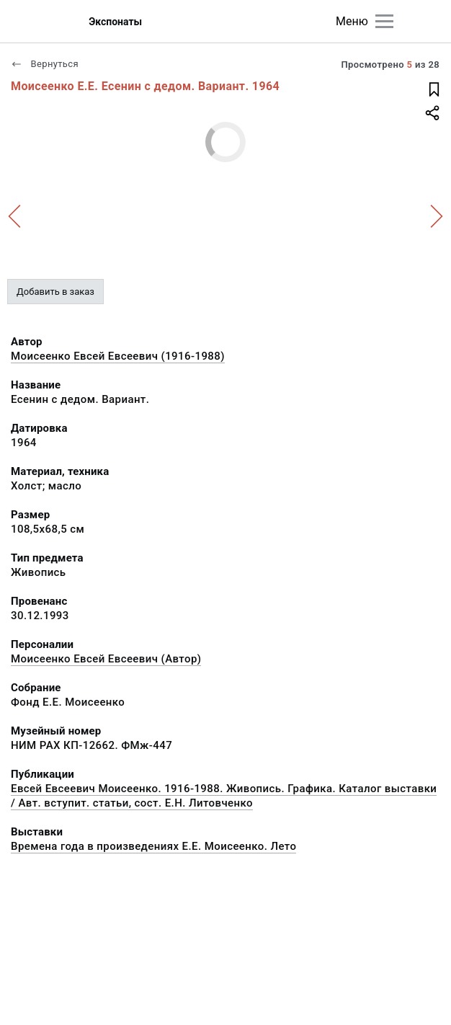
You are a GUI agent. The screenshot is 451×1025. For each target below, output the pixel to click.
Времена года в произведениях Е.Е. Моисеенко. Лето (153, 846)
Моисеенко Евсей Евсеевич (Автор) (106, 658)
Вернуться (45, 63)
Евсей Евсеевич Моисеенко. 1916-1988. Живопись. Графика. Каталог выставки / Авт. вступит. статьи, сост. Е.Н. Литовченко (224, 795)
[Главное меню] (384, 21)
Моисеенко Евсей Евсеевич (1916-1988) (118, 356)
